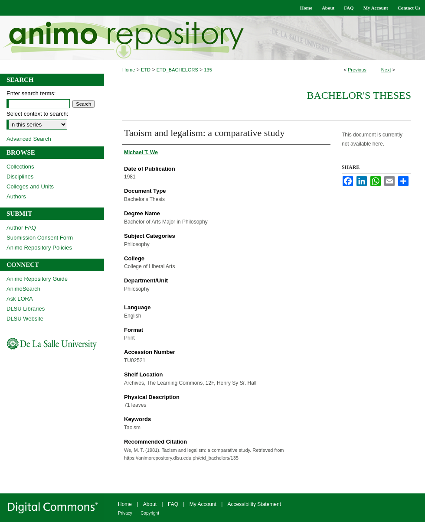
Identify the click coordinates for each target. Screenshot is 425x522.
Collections (20, 166)
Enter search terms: (31, 93)
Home (128, 69)
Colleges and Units (30, 186)
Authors (16, 196)
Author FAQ (21, 227)
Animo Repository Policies (39, 247)
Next (386, 69)
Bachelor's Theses (359, 95)
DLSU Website (25, 318)
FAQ (173, 504)
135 (208, 69)
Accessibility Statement (254, 504)
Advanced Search (29, 139)
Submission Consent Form (40, 237)
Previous (357, 69)
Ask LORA (20, 298)
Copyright (150, 513)
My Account (203, 504)
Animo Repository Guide (37, 279)
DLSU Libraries (26, 308)
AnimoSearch (23, 288)
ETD (145, 69)
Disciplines (20, 176)
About (150, 504)
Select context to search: (37, 113)
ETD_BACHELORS (177, 69)
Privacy (125, 513)
